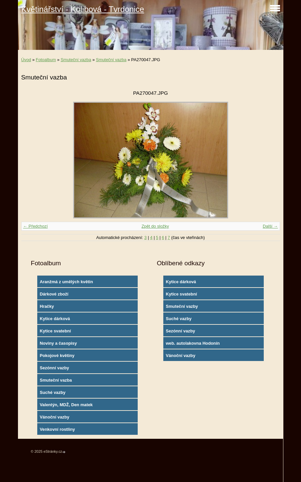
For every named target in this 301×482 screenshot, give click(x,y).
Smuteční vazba (76, 59)
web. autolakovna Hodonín (193, 343)
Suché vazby (53, 392)
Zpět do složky (155, 226)
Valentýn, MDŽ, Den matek (66, 404)
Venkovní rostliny (57, 429)
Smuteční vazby (182, 306)
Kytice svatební (55, 330)
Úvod (26, 59)
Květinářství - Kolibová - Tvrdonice (82, 9)
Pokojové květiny (57, 355)
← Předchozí (35, 226)
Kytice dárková (55, 318)
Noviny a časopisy (58, 343)
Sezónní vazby (54, 367)
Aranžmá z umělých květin (66, 281)
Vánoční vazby (54, 417)
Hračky (47, 306)
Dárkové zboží (54, 294)
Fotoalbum (46, 59)
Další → (270, 226)
